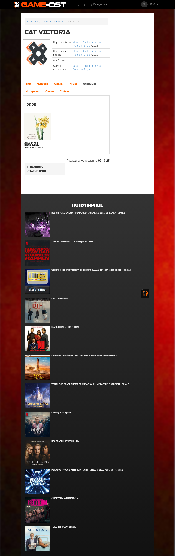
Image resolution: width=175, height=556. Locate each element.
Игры (73, 83)
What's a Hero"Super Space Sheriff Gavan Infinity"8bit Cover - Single (91, 244)
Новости (42, 83)
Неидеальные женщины (65, 415)
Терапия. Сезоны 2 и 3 (63, 501)
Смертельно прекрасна (65, 472)
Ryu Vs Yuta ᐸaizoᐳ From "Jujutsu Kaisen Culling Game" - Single (88, 187)
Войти (154, 4)
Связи (49, 91)
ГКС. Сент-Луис (60, 272)
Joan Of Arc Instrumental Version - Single (33, 145)
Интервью (32, 91)
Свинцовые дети (61, 387)
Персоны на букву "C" (54, 21)
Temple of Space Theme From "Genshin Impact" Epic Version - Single (90, 358)
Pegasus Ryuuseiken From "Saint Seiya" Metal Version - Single (87, 444)
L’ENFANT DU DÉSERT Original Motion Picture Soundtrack (84, 330)
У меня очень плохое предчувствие (72, 215)
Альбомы (89, 83)
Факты (59, 83)
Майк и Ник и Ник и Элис (65, 301)
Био (28, 83)
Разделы (99, 4)
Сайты (64, 91)
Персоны (32, 21)
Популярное (87, 179)
